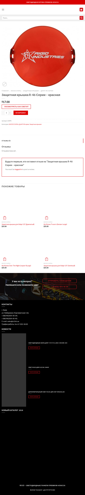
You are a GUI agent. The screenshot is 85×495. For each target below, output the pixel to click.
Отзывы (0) (6, 141)
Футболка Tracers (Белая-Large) (55, 224)
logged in (18, 169)
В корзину (21, 113)
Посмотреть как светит (16, 107)
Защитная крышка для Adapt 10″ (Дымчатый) (18, 224)
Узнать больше (34, 347)
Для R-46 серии (47, 91)
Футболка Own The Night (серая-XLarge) (16, 266)
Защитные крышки (31, 91)
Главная (5, 91)
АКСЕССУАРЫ (16, 91)
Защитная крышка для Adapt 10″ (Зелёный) (59, 266)
